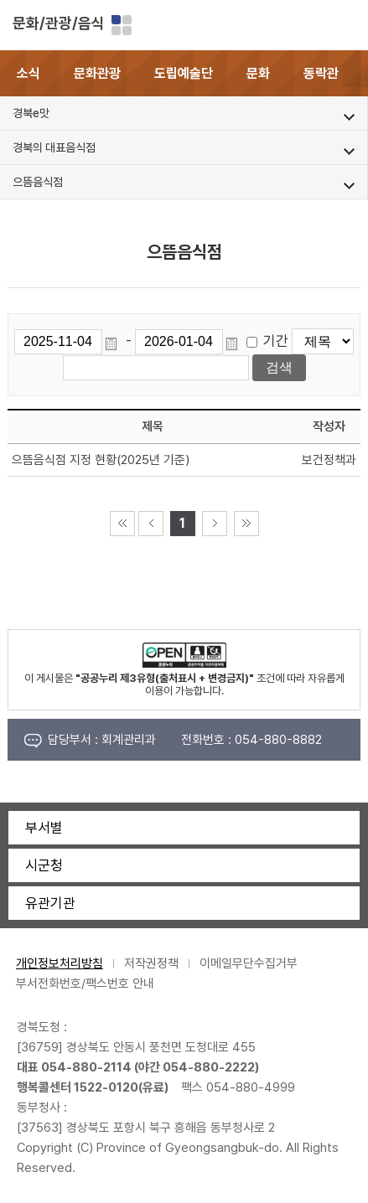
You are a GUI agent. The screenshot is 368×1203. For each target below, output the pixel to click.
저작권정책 (151, 963)
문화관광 (97, 73)
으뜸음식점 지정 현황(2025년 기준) (100, 459)
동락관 (321, 73)
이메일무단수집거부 (249, 963)
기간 (275, 341)
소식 (28, 73)
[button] (355, 73)
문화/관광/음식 (59, 23)
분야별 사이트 (121, 25)
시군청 (44, 865)
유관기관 (50, 903)
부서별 (44, 827)
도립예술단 (183, 73)
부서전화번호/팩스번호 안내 (85, 983)
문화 (258, 73)
